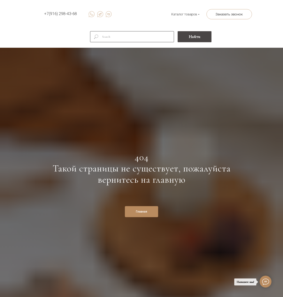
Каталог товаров (184, 14)
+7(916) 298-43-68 (60, 13)
